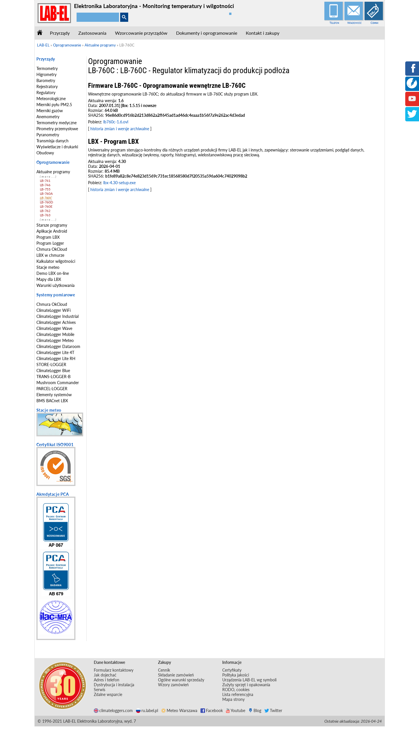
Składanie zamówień (176, 674)
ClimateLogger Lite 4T (55, 352)
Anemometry (47, 116)
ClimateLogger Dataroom (58, 346)
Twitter (273, 710)
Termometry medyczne (56, 122)
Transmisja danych (52, 140)
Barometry (45, 80)
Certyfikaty (231, 670)
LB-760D (46, 202)
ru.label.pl (147, 710)
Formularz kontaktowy (113, 670)
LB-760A (46, 193)
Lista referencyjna (237, 694)
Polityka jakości (235, 674)
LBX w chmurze (50, 255)
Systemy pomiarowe (55, 294)
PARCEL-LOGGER (51, 388)
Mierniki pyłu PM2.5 (54, 104)
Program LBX (48, 237)
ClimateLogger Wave (54, 328)
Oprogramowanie (53, 162)
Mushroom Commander (57, 382)
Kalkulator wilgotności (55, 261)
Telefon (334, 22)
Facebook (211, 710)
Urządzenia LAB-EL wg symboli (249, 679)
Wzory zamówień (173, 684)
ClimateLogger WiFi (53, 310)
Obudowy (45, 152)
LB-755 (45, 189)
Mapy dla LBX (48, 279)
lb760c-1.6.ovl (115, 121)
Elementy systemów (54, 394)
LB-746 (45, 185)
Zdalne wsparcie (108, 694)
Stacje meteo (47, 267)
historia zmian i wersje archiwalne (119, 128)
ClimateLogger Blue (53, 370)
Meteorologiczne (51, 98)
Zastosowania (92, 33)
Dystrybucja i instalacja (114, 684)
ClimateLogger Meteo (55, 340)
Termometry (47, 68)
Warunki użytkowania (55, 285)
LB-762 (45, 211)
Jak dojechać (105, 674)
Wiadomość (354, 22)
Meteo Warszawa (179, 710)
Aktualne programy (53, 171)
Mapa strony (233, 699)
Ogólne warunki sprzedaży (181, 679)
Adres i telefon (106, 679)
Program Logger (50, 243)
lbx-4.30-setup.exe (119, 182)
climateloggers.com (113, 710)
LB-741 (45, 180)
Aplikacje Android (51, 231)
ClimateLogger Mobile (55, 334)
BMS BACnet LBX (52, 400)
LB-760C (46, 198)
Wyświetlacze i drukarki (57, 146)
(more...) (48, 176)
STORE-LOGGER (51, 364)
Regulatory (45, 92)
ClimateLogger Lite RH (55, 358)
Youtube (235, 710)
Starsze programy (51, 225)
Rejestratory (47, 86)
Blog (254, 710)
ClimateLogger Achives (56, 322)
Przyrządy (60, 33)
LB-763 (45, 215)
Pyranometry (47, 134)
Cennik (375, 22)
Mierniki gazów (49, 110)
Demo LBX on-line (52, 273)
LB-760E (46, 206)
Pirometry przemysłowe (57, 128)
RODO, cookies (236, 689)
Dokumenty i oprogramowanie (206, 33)
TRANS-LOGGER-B (53, 376)
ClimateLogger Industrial (57, 316)
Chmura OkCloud (51, 249)
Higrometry (46, 74)
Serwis (99, 689)
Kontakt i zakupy (262, 33)
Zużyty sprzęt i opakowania (246, 684)
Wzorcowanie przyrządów (141, 33)
